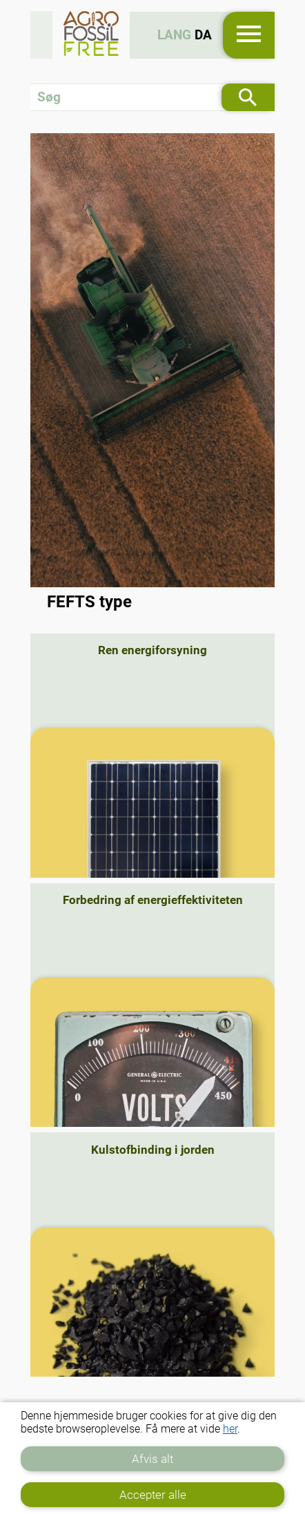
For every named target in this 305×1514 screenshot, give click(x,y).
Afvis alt (152, 1459)
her (230, 1428)
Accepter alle (152, 1495)
